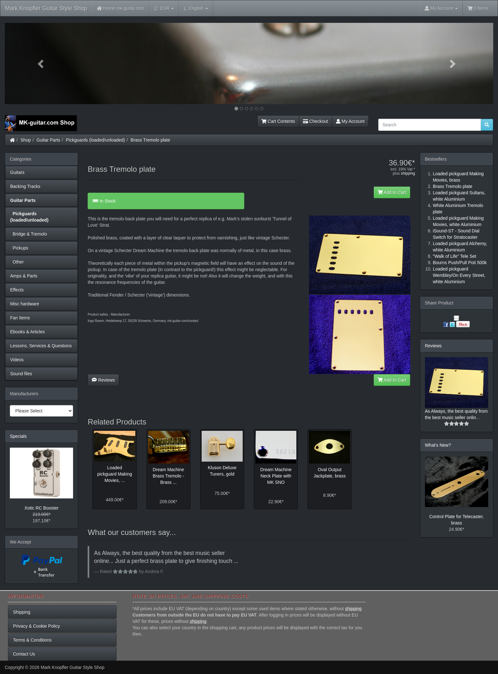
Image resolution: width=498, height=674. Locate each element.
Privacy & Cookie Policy (36, 626)
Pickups (19, 247)
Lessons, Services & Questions (41, 345)
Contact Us (24, 654)
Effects (17, 289)
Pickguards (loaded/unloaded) (95, 140)
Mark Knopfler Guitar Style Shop (46, 8)
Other (17, 261)
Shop (26, 140)
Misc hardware (24, 303)
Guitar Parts (48, 140)
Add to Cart (392, 192)
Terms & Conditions (32, 640)
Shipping (21, 612)
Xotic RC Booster (41, 508)
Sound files (21, 373)
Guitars (17, 172)
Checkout (315, 121)
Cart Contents (278, 121)
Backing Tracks (25, 186)
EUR (164, 8)
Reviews (103, 380)
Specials (18, 436)
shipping (408, 173)
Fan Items (20, 317)
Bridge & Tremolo (28, 234)
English (196, 8)
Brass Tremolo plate (150, 140)
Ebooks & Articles (27, 331)
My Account (350, 121)
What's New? (438, 445)
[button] (41, 63)
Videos (17, 359)
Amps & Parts (23, 275)
